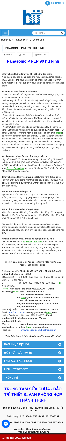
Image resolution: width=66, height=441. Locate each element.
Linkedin (40, 55)
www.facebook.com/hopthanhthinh (38, 330)
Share (8, 55)
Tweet (24, 55)
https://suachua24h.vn (38, 429)
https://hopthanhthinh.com (33, 431)
